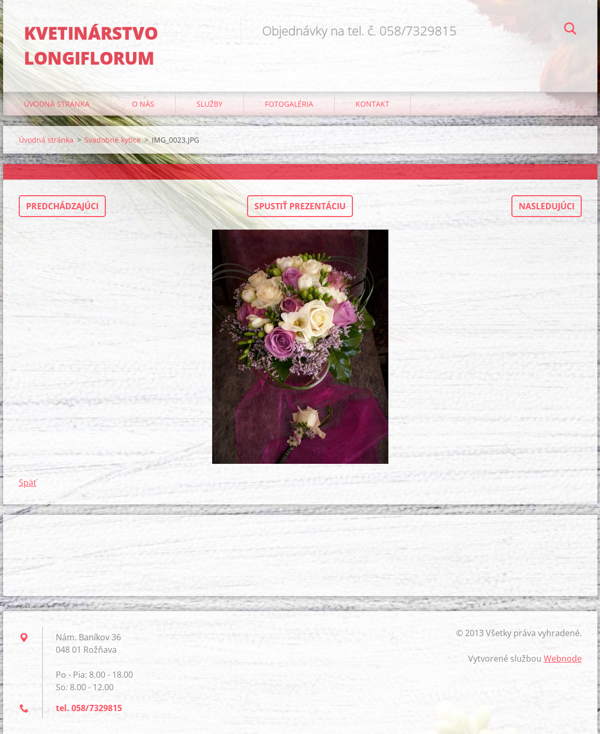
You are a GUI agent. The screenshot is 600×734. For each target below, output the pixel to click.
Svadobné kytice (112, 140)
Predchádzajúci (62, 206)
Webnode (563, 658)
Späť (27, 482)
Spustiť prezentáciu (300, 206)
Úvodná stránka (57, 104)
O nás (143, 104)
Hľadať (570, 30)
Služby (210, 104)
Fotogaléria (289, 104)
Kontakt (372, 104)
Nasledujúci (546, 206)
